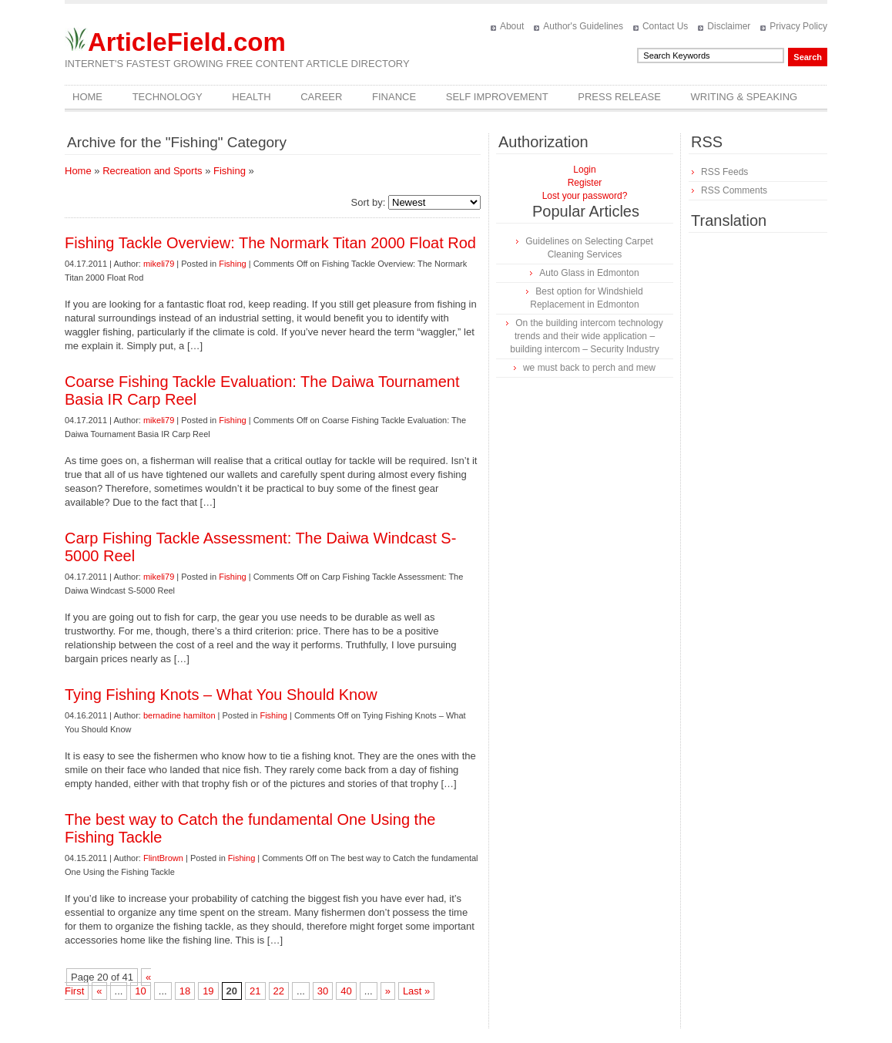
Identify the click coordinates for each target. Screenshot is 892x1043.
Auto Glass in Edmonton (589, 272)
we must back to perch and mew (589, 367)
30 (322, 991)
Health (251, 97)
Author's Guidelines (583, 26)
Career (321, 97)
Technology (167, 97)
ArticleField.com (187, 42)
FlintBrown (163, 858)
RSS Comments (734, 190)
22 (278, 991)
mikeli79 (158, 263)
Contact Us (665, 26)
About (512, 26)
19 (208, 991)
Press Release (619, 97)
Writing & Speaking (744, 97)
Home (87, 97)
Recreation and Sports (152, 171)
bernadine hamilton (179, 715)
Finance (394, 97)
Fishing (229, 171)
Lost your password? (585, 195)
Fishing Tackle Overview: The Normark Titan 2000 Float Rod (270, 242)
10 (140, 991)
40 (345, 991)
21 (255, 991)
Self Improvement (497, 97)
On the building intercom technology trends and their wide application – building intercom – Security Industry (586, 336)
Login (584, 169)
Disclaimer (728, 26)
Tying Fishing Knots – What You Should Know (221, 694)
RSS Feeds (724, 172)
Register (585, 182)
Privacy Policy (798, 26)
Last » (416, 991)
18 (184, 991)
